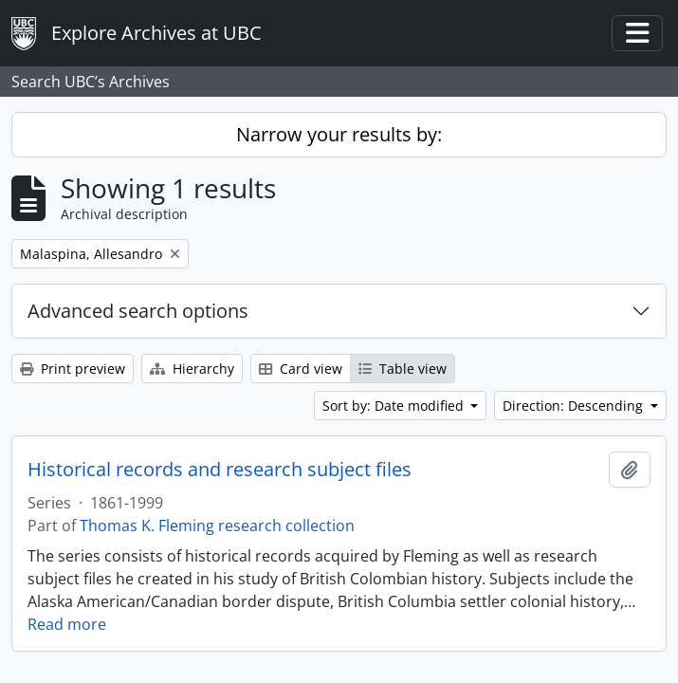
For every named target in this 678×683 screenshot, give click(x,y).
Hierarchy (192, 369)
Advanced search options (137, 310)
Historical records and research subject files (219, 469)
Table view (402, 369)
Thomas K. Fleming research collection (217, 525)
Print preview (72, 369)
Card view (300, 369)
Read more (66, 624)
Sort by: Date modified (394, 406)
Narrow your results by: (339, 134)
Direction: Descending (575, 406)
